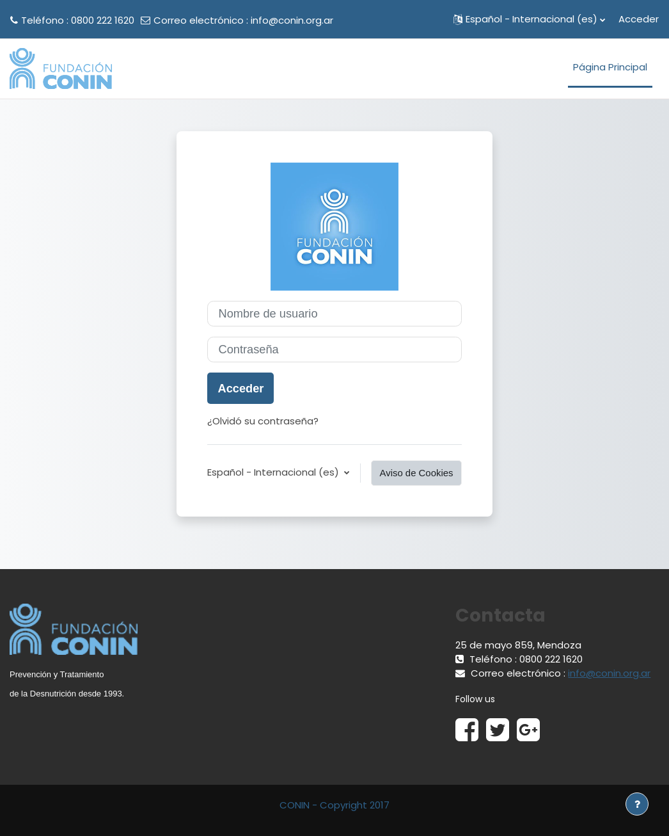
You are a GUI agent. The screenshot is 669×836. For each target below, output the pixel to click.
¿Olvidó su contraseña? (263, 421)
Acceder (638, 19)
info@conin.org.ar (292, 20)
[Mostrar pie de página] (637, 804)
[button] (529, 19)
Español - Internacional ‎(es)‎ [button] (274, 472)
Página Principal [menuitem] (610, 67)
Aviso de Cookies (416, 472)
